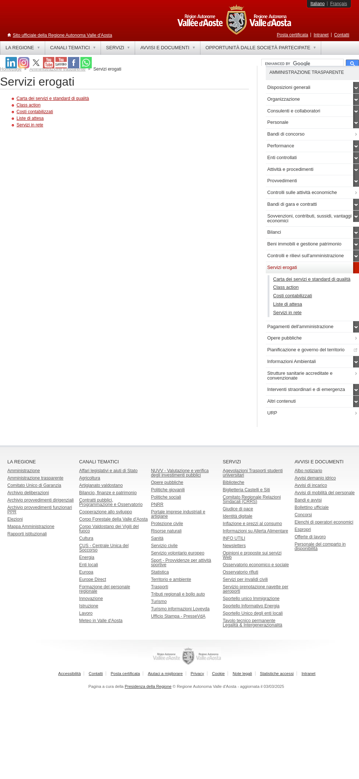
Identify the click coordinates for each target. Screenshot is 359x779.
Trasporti (159, 586)
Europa (86, 572)
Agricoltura (89, 478)
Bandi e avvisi (308, 500)
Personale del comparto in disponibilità (319, 546)
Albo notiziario (308, 470)
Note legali (242, 673)
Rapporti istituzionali (27, 533)
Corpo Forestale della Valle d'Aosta (113, 519)
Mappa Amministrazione (30, 526)
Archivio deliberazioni (28, 492)
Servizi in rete (30, 125)
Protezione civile (167, 523)
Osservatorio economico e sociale (256, 564)
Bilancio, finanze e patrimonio (108, 492)
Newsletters (234, 545)
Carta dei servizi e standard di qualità (53, 98)
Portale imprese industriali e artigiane (178, 514)
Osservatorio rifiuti (240, 572)
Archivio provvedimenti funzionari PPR (39, 509)
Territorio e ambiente (171, 579)
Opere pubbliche (167, 482)
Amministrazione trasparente (35, 478)
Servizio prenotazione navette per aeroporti (256, 589)
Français (338, 3)
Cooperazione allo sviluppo (105, 511)
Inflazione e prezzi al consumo (252, 523)
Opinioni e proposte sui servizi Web (252, 555)
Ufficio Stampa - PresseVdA (178, 616)
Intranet (321, 34)
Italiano (318, 3)
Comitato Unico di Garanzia (34, 485)
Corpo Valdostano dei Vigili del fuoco (109, 529)
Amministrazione (23, 470)
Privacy (197, 673)
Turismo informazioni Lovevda (180, 608)
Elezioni (15, 519)
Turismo (159, 601)
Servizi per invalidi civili (245, 579)
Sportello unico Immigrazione (251, 598)
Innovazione (91, 598)
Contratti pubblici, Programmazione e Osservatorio (111, 502)
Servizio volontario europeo (177, 553)
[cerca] (301, 64)
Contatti (341, 34)
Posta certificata (292, 34)
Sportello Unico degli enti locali (253, 613)
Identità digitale (238, 516)
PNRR (157, 504)
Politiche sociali (166, 497)
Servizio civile (164, 545)
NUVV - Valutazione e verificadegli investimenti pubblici (179, 473)
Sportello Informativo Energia (251, 606)
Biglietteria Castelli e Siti (246, 489)
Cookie (218, 673)
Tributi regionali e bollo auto (178, 594)
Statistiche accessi (277, 673)
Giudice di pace (238, 508)
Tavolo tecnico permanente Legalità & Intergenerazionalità (252, 623)
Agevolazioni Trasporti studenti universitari (253, 473)
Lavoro (86, 613)
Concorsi (303, 514)
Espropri (302, 529)
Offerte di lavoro (310, 536)
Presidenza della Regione (148, 686)
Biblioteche (233, 482)
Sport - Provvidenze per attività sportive (181, 562)
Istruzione (88, 606)
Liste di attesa (30, 118)
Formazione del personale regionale (104, 589)
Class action (28, 105)
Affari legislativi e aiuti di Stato (108, 470)
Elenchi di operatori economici (323, 522)
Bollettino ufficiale (311, 507)
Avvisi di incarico (310, 485)
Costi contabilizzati (35, 111)
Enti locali (88, 564)
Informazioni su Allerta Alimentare (255, 531)
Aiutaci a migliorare (165, 673)
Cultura (86, 538)
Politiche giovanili (168, 489)
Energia (86, 557)
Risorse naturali (166, 531)
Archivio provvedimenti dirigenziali (40, 500)
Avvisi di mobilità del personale (324, 492)
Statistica (160, 572)
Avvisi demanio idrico (315, 478)
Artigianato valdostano (101, 485)
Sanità (157, 538)
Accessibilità (69, 673)
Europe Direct (92, 579)
